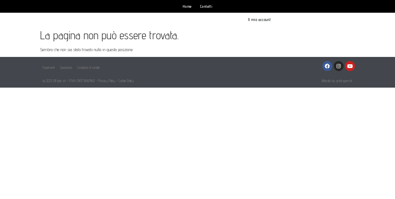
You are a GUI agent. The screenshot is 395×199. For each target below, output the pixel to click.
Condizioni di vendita (88, 67)
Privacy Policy (106, 80)
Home (187, 6)
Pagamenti (49, 67)
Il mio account (259, 19)
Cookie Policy (126, 80)
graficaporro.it (344, 80)
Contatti (206, 6)
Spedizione (66, 67)
